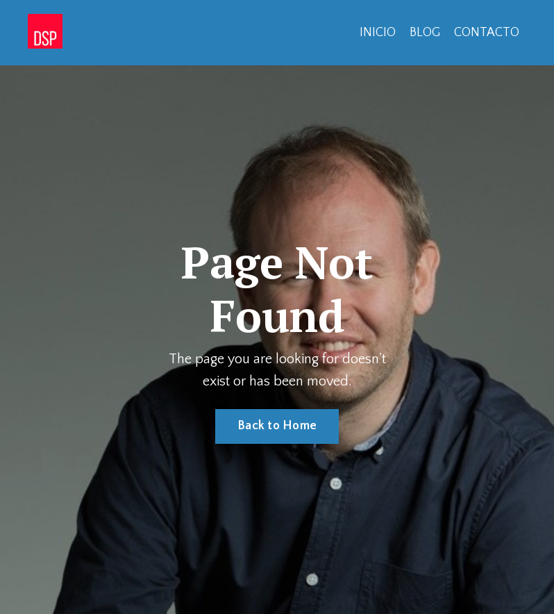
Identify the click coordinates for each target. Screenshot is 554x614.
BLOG (425, 33)
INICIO (378, 33)
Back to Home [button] (277, 426)
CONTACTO (486, 33)
